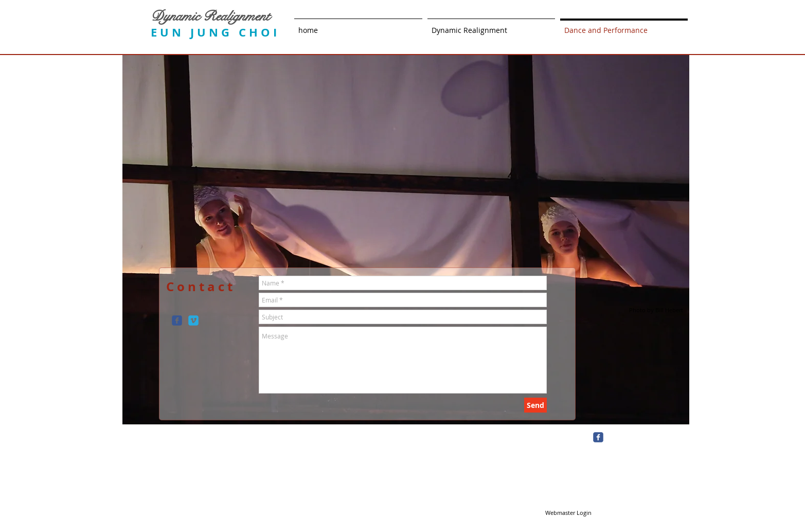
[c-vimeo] (193, 320)
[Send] (535, 405)
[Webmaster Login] (568, 513)
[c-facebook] (177, 320)
